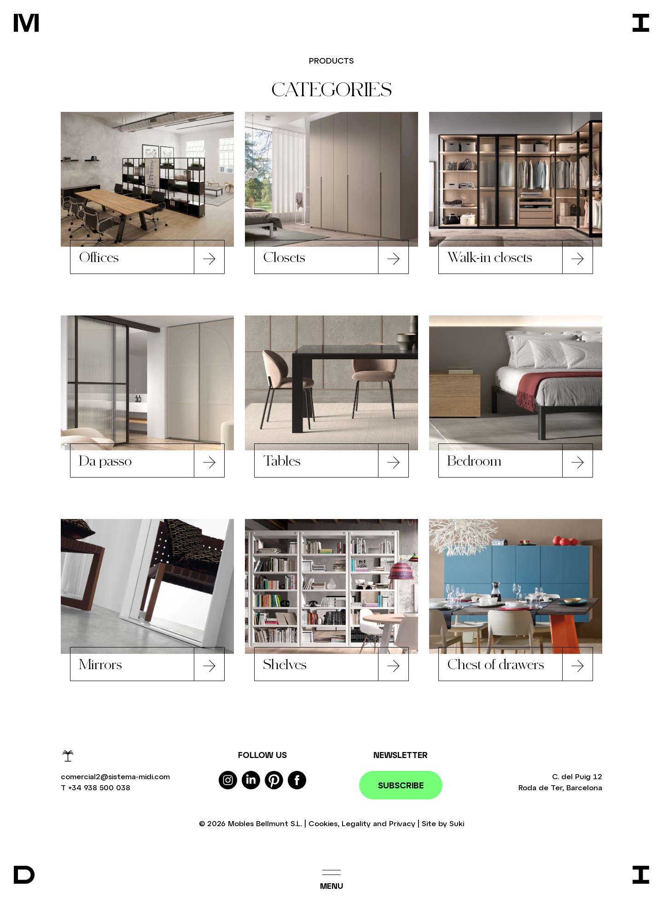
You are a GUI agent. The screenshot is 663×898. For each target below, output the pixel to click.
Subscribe (401, 787)
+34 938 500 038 (99, 789)
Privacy (402, 825)
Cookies (322, 825)
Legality (356, 825)
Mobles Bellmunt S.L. (265, 825)
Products (332, 60)
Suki (456, 825)
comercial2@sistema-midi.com (115, 778)
